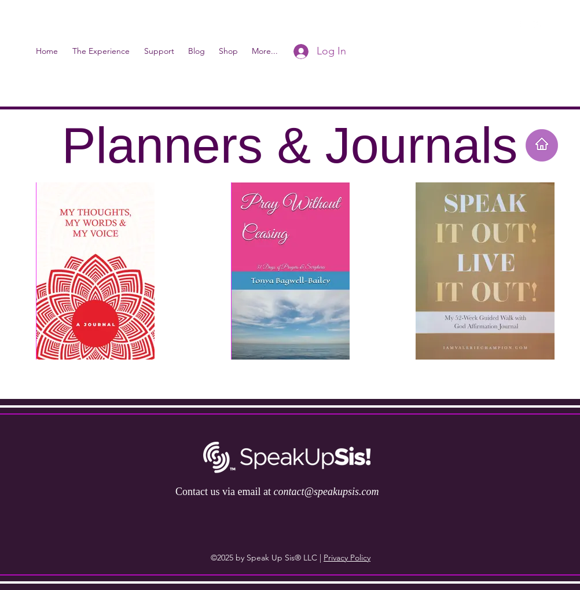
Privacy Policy (347, 557)
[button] (554, 26)
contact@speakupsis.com (326, 491)
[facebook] (518, 26)
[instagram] (536, 26)
